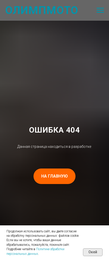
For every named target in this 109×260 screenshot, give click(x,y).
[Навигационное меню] (100, 10)
